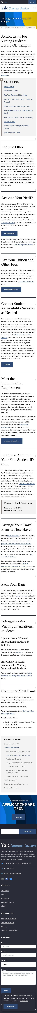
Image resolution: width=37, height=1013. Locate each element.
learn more (24, 1001)
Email (3, 952)
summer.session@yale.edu (12, 873)
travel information (13, 536)
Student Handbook (11, 744)
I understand (10, 1006)
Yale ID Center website (27, 483)
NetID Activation (9, 233)
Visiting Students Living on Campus (18, 751)
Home (2, 28)
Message (4, 970)
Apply (3, 894)
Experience (5, 898)
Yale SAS (7, 364)
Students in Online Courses (15, 767)
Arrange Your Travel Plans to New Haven (18, 117)
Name (3, 943)
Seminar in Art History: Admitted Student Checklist (17, 772)
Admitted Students (9, 27)
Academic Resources (11, 788)
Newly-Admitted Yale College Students (19, 763)
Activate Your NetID (11, 91)
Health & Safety (10, 780)
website (18, 652)
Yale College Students (13, 759)
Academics (5, 890)
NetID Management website (23, 245)
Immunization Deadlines (11, 441)
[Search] (10, 831)
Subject (3, 960)
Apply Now (18, 817)
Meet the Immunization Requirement (17, 106)
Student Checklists (11, 748)
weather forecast (21, 596)
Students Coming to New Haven (16, 784)
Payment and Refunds (26, 281)
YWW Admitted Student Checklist (17, 776)
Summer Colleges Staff (9, 930)
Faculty (3, 926)
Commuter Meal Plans (12, 133)
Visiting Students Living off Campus (18, 755)
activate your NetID (8, 222)
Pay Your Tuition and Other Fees (15, 95)
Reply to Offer (9, 86)
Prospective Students (8, 919)
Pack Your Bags (9, 121)
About (3, 906)
